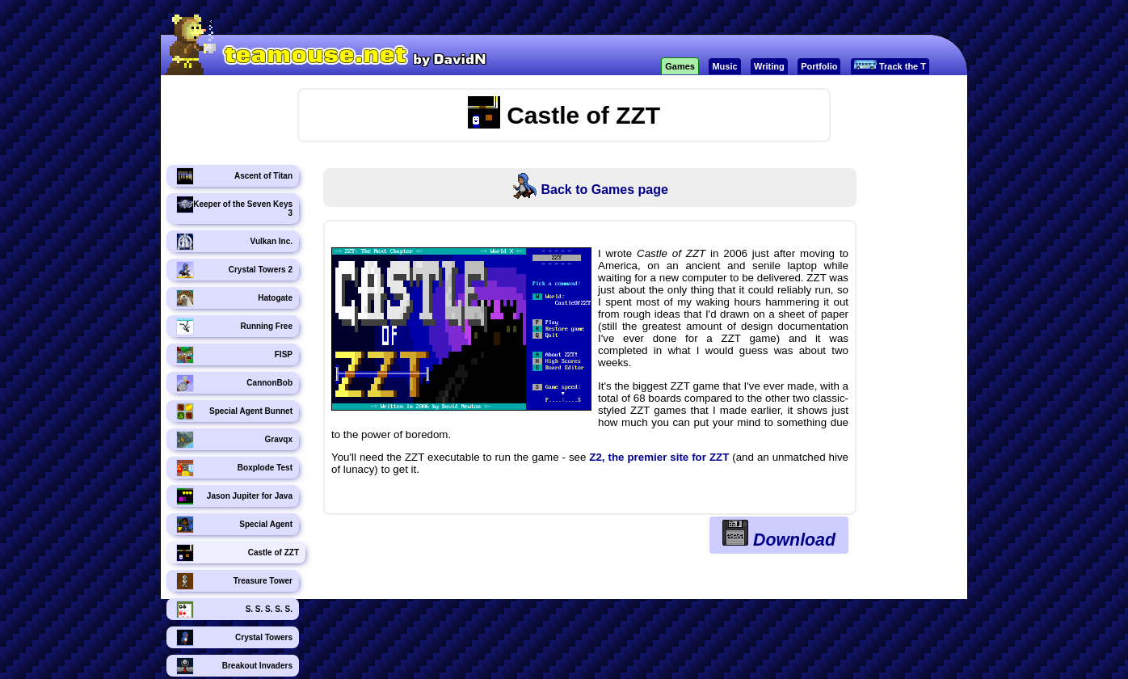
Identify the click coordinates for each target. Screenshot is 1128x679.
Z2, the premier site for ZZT (659, 457)
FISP (234, 355)
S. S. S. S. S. (234, 609)
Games (680, 66)
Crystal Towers (234, 638)
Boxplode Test (234, 468)
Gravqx (234, 440)
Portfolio (819, 66)
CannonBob (234, 383)
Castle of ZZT (237, 553)
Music (724, 66)
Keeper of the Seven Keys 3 (234, 206)
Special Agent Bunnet (234, 411)
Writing (769, 66)
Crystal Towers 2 (234, 270)
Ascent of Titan (234, 176)
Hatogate (234, 298)
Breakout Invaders (234, 666)
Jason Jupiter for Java (234, 496)
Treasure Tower (234, 581)
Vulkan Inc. (234, 242)
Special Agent (234, 525)
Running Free (234, 326)
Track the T (890, 65)
